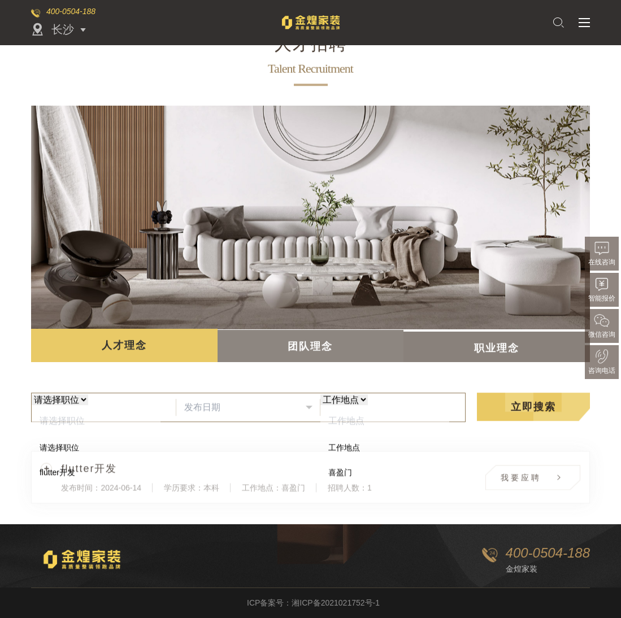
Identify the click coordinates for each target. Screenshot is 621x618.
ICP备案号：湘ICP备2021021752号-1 (313, 602)
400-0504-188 (70, 11)
